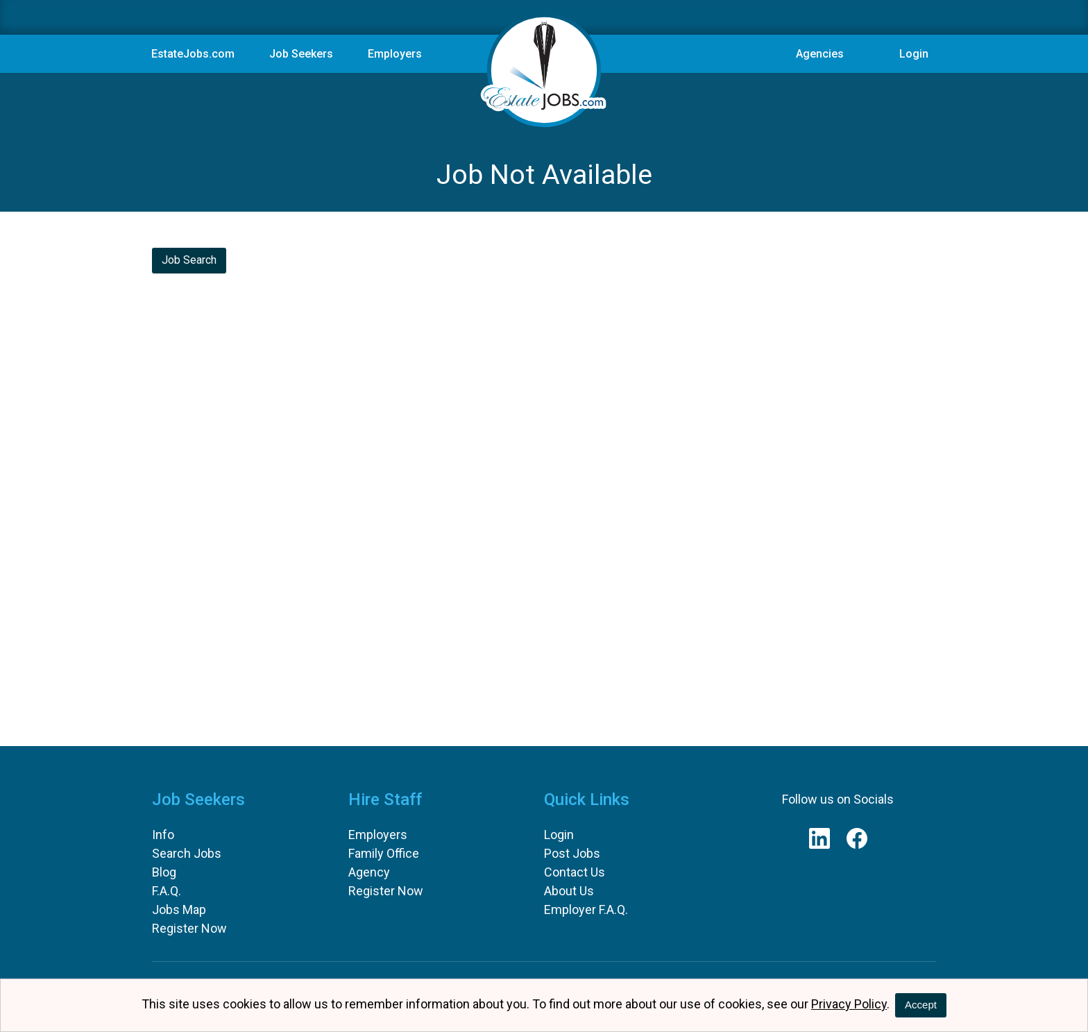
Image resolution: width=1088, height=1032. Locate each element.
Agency (369, 872)
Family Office (383, 853)
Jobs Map (179, 909)
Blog (164, 872)
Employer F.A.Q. (586, 909)
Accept (921, 1004)
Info (163, 834)
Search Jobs (186, 853)
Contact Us (574, 872)
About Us (569, 890)
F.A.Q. (166, 890)
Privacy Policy (849, 1004)
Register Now (189, 928)
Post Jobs (572, 853)
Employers (377, 834)
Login (913, 53)
